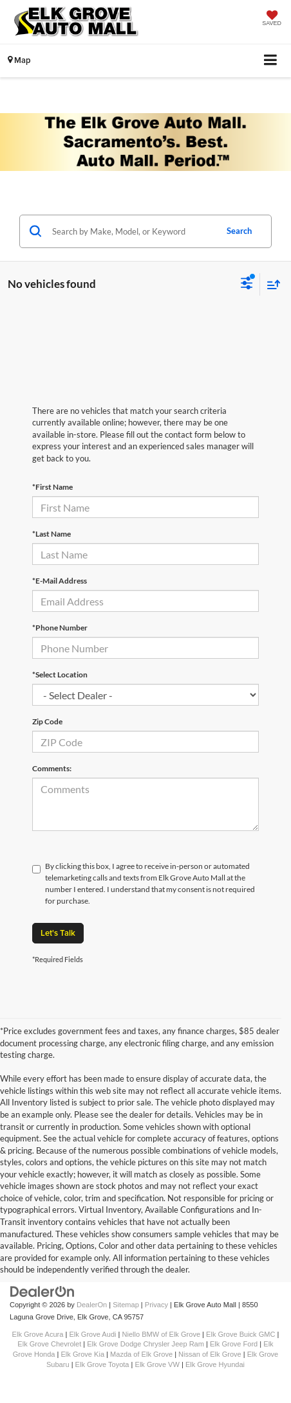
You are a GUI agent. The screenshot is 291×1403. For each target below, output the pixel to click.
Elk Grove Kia (83, 1354)
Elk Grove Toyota (102, 1364)
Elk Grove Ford (234, 1344)
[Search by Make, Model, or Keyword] (132, 231)
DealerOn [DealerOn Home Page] (92, 1305)
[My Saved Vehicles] (271, 19)
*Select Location (60, 674)
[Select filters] (247, 285)
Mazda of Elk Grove (141, 1354)
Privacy (156, 1305)
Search (239, 231)
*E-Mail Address (59, 580)
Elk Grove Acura (38, 1334)
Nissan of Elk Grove (209, 1354)
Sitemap (126, 1305)
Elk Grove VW (157, 1364)
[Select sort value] (270, 284)
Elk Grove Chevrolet (49, 1344)
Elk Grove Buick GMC (240, 1334)
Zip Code (47, 721)
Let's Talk (58, 933)
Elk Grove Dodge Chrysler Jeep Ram (145, 1344)
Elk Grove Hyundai (215, 1364)
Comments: (51, 768)
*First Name (52, 487)
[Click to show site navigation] (270, 60)
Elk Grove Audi (92, 1334)
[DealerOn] (42, 1291)
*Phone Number (60, 627)
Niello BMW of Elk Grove (161, 1334)
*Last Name (51, 534)
